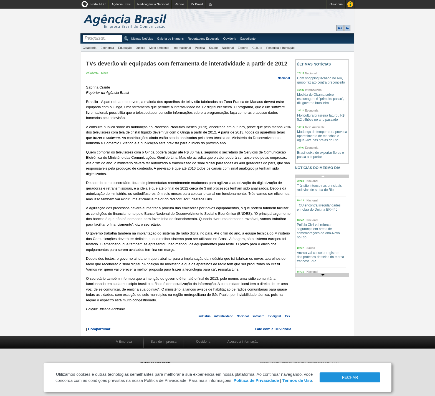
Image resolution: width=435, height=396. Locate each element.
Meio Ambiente (315, 127)
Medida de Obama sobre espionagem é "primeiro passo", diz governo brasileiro (320, 99)
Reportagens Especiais (203, 38)
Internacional (182, 47)
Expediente (248, 38)
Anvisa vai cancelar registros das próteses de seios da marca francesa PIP (320, 257)
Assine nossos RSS (210, 4)
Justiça (140, 47)
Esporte (243, 47)
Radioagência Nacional (153, 4)
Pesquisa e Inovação (280, 47)
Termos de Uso (297, 380)
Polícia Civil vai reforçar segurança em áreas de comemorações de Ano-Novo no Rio (318, 231)
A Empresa (124, 342)
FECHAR (350, 377)
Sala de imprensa (163, 342)
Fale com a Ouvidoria (273, 329)
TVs (287, 316)
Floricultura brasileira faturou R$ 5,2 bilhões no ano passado (321, 117)
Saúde (213, 47)
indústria (204, 316)
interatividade (223, 316)
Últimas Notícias (142, 38)
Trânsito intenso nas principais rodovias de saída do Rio (319, 188)
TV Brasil (196, 4)
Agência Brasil (121, 4)
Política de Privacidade (256, 380)
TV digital (274, 316)
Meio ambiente (159, 47)
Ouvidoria (336, 4)
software (258, 316)
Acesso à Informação (350, 4)
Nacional (228, 47)
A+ (340, 28)
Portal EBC (97, 4)
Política (200, 47)
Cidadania (90, 47)
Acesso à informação (242, 342)
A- (348, 28)
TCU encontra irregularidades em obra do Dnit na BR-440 (318, 207)
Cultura (257, 47)
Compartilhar (99, 329)
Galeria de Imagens (170, 38)
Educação (125, 47)
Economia (107, 47)
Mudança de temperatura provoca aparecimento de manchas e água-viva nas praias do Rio (322, 136)
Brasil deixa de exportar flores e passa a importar (320, 155)
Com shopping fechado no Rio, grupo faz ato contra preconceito (321, 80)
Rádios (179, 4)
